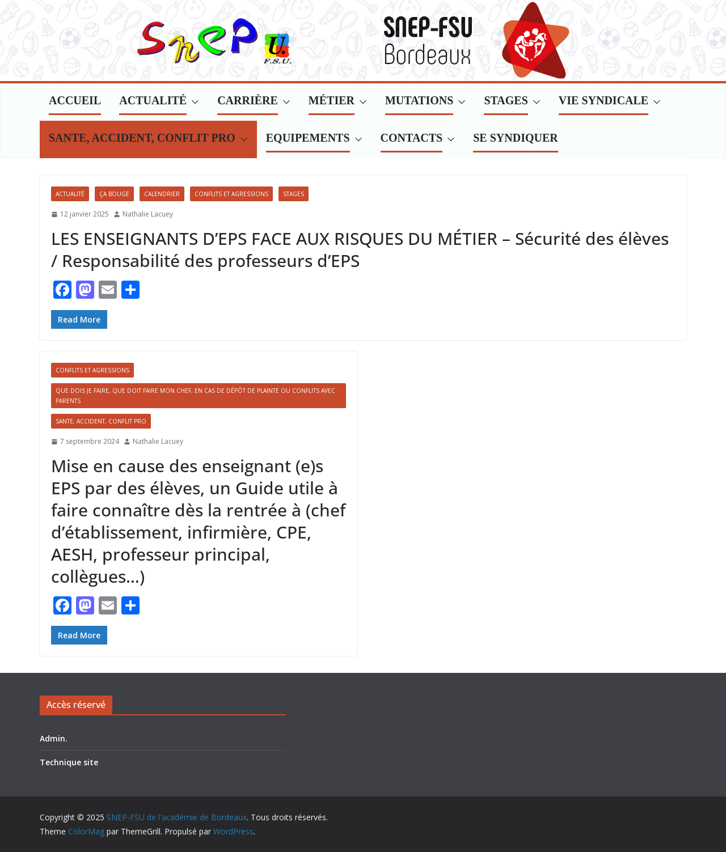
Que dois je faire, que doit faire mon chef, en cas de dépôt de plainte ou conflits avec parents (195, 396)
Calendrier (162, 194)
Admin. (53, 738)
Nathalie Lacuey (148, 214)
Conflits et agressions (231, 194)
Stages (293, 194)
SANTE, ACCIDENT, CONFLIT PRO (101, 421)
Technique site (69, 762)
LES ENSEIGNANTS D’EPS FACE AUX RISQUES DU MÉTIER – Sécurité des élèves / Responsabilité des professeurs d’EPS (360, 249)
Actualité (70, 194)
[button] (193, 102)
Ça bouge (114, 194)
